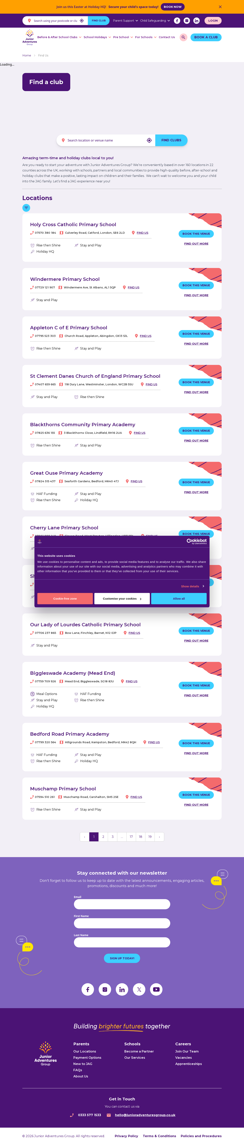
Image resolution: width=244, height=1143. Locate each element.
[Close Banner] (220, 7)
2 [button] (103, 835)
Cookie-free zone (65, 598)
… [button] (122, 835)
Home (26, 53)
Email (77, 895)
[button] (84, 835)
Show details (190, 586)
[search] (183, 37)
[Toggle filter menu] (26, 206)
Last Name (81, 933)
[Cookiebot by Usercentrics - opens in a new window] (190, 541)
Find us (142, 231)
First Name (81, 914)
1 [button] (94, 835)
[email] (108, 1113)
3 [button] (113, 835)
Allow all (179, 598)
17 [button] (131, 835)
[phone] (71, 1113)
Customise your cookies (122, 598)
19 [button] (150, 835)
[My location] (82, 20)
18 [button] (140, 835)
